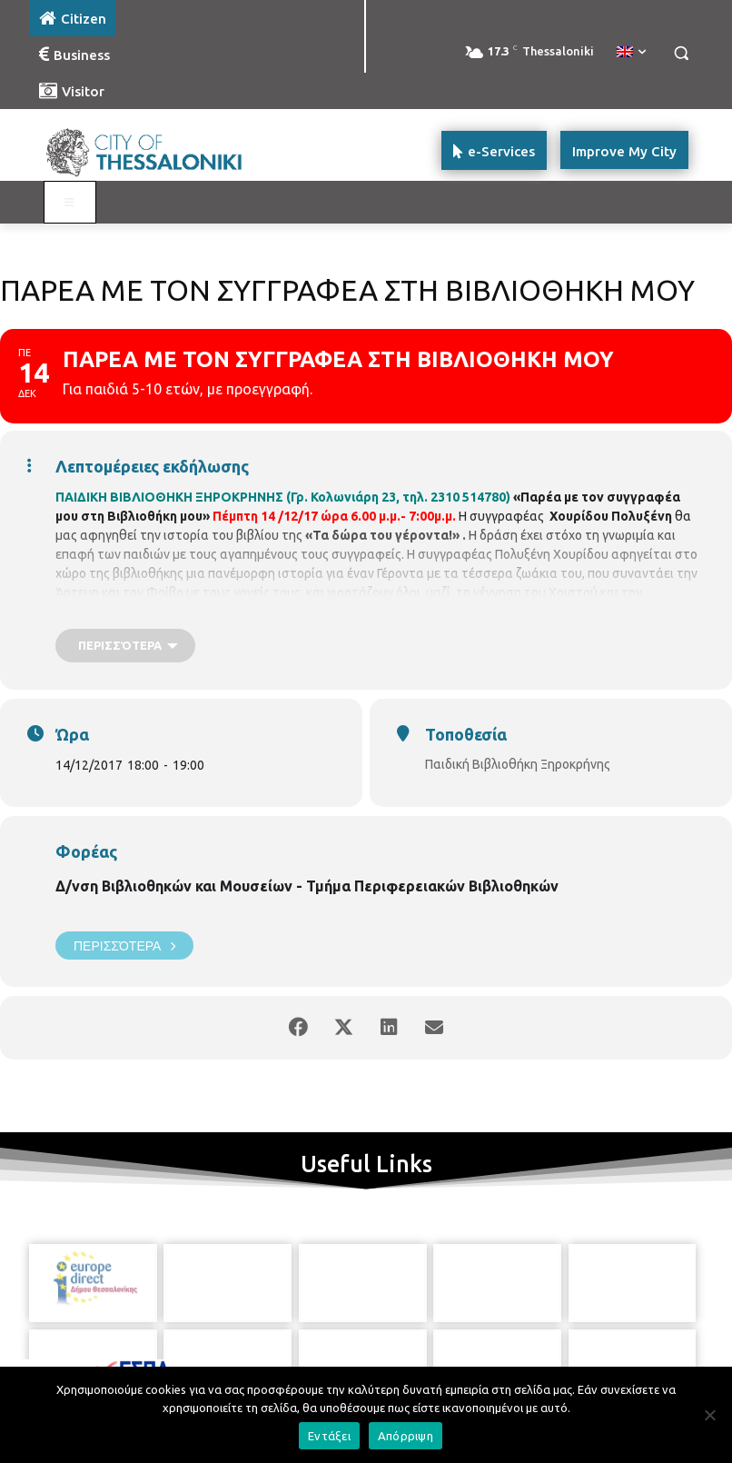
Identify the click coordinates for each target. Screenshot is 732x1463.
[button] (680, 53)
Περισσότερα (124, 945)
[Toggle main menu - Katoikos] (70, 202)
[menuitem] (631, 53)
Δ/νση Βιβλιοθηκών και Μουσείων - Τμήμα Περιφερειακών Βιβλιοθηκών (307, 886)
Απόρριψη (405, 1435)
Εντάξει (329, 1435)
